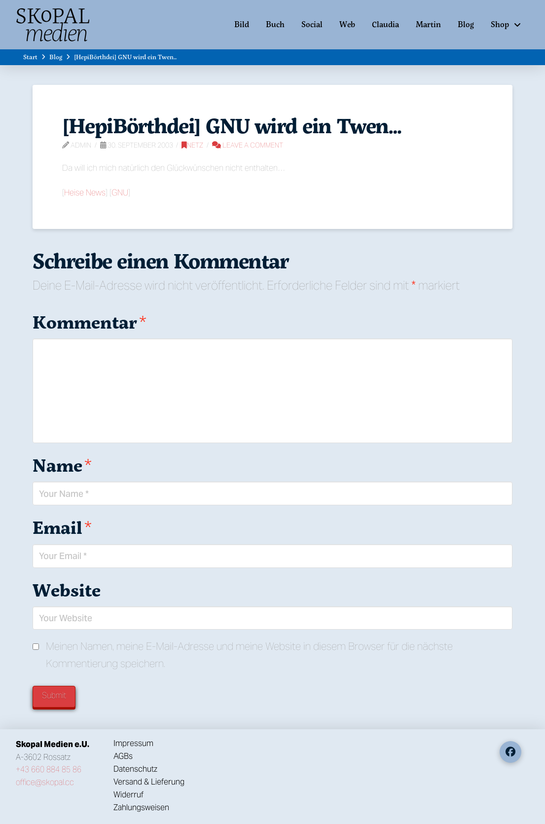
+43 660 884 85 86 (48, 769)
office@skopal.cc (45, 782)
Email (62, 527)
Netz (192, 145)
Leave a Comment (247, 145)
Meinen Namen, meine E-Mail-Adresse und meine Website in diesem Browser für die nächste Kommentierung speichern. (249, 654)
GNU (119, 192)
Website (67, 590)
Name (62, 465)
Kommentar (89, 322)
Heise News (85, 192)
